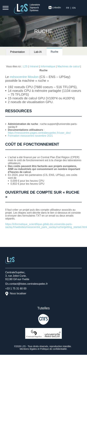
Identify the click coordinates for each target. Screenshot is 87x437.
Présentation (17, 51)
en (74, 8)
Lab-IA (38, 51)
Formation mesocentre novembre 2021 (30, 135)
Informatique (48, 66)
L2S (25, 66)
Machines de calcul (68, 66)
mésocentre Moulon (24, 77)
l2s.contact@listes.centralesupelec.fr (26, 283)
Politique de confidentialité (53, 349)
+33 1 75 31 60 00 (15, 288)
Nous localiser (18, 293)
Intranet (34, 66)
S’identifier (82, 8)
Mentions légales (28, 349)
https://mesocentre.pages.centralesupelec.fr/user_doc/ (39, 132)
